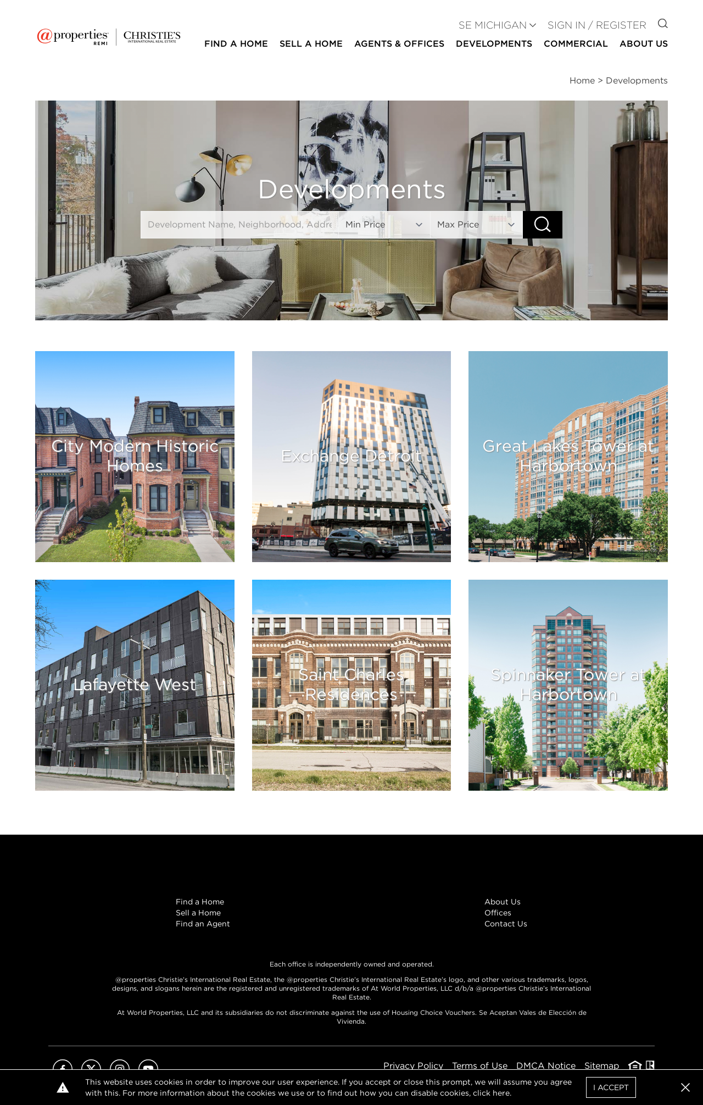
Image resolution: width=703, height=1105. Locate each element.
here (501, 1093)
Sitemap (602, 1065)
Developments (494, 43)
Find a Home (200, 901)
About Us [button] (644, 43)
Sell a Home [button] (311, 43)
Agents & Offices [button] (399, 43)
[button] (685, 1087)
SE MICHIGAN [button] (493, 25)
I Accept (611, 1087)
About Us (502, 901)
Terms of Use (479, 1065)
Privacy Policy (413, 1065)
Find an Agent (203, 923)
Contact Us (505, 923)
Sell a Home (198, 912)
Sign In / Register (597, 25)
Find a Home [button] (236, 43)
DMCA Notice (546, 1065)
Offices (497, 912)
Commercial (576, 43)
